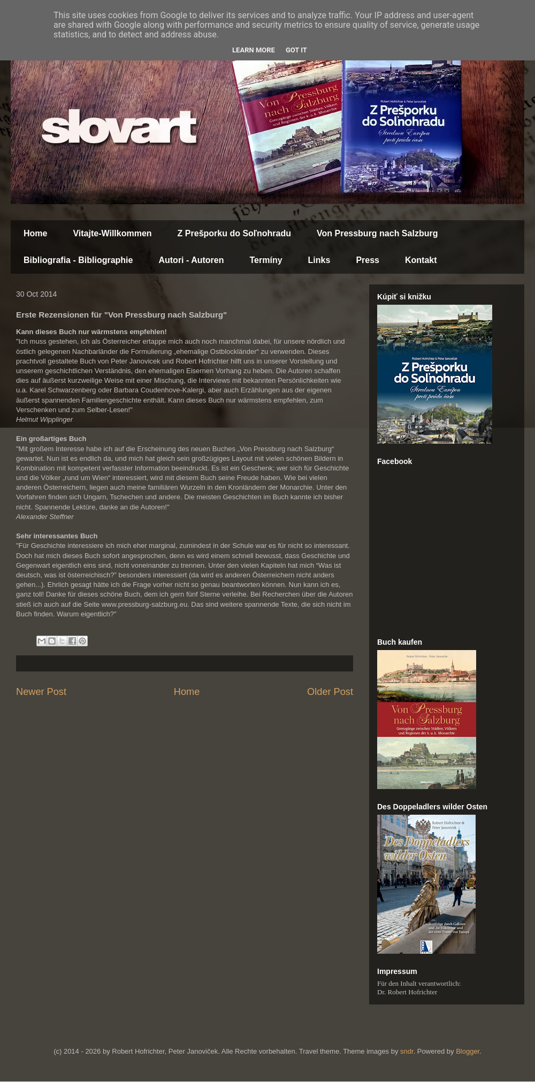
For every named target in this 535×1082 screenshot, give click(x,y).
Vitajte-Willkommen (112, 233)
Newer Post (41, 691)
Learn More (253, 50)
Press (367, 260)
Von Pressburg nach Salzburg (377, 233)
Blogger (467, 1051)
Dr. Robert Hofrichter (407, 992)
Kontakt (421, 260)
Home (35, 233)
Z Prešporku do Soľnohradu (234, 233)
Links (319, 260)
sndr (407, 1051)
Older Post (330, 691)
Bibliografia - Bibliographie (78, 260)
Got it (296, 50)
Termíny (266, 260)
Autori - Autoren (191, 260)
